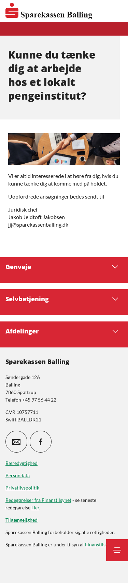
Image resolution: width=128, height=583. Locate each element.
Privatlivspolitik (22, 488)
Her (35, 507)
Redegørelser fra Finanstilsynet (38, 500)
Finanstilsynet (100, 544)
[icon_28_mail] (16, 442)
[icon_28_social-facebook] (41, 442)
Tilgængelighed (21, 520)
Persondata (17, 475)
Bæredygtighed (21, 463)
